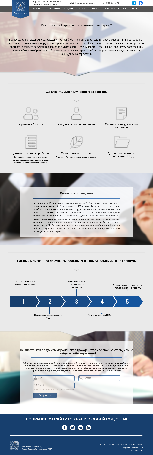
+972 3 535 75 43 (136, 450)
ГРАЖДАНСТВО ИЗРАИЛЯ (75, 9)
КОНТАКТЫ (134, 9)
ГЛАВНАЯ (38, 9)
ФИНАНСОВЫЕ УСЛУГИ (103, 9)
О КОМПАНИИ (53, 9)
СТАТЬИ (122, 9)
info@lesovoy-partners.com (132, 448)
